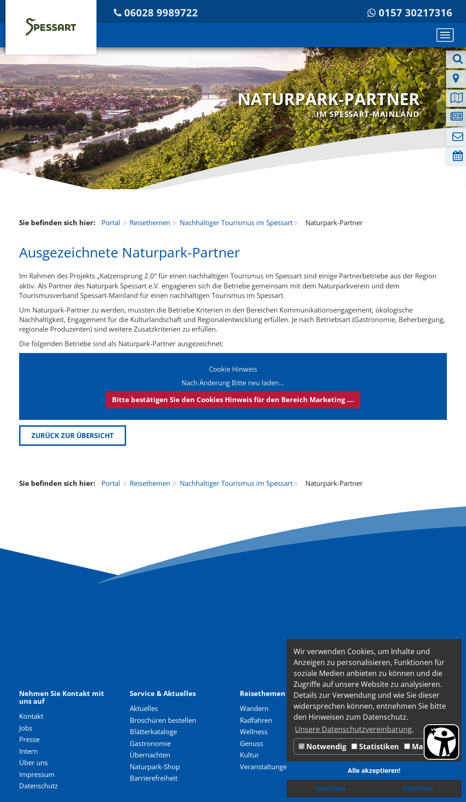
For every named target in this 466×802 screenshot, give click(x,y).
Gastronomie (150, 743)
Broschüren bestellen (163, 720)
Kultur (249, 754)
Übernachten (150, 754)
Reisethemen (150, 222)
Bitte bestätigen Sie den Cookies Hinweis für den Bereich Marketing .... (233, 399)
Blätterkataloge (153, 731)
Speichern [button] (330, 788)
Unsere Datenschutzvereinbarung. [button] (354, 729)
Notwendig (322, 746)
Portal (110, 222)
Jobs (25, 727)
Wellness (254, 731)
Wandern (254, 708)
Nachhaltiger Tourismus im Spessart (236, 222)
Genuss (251, 743)
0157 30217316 (415, 12)
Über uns (33, 762)
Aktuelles (144, 708)
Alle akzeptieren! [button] (374, 770)
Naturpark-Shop (155, 766)
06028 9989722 (161, 12)
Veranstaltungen (265, 766)
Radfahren (256, 720)
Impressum (37, 774)
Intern (28, 751)
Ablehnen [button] (418, 788)
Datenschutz (38, 785)
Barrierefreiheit (153, 777)
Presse (29, 739)
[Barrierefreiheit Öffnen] (441, 742)
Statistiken (375, 746)
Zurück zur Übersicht (72, 435)
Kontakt (31, 716)
